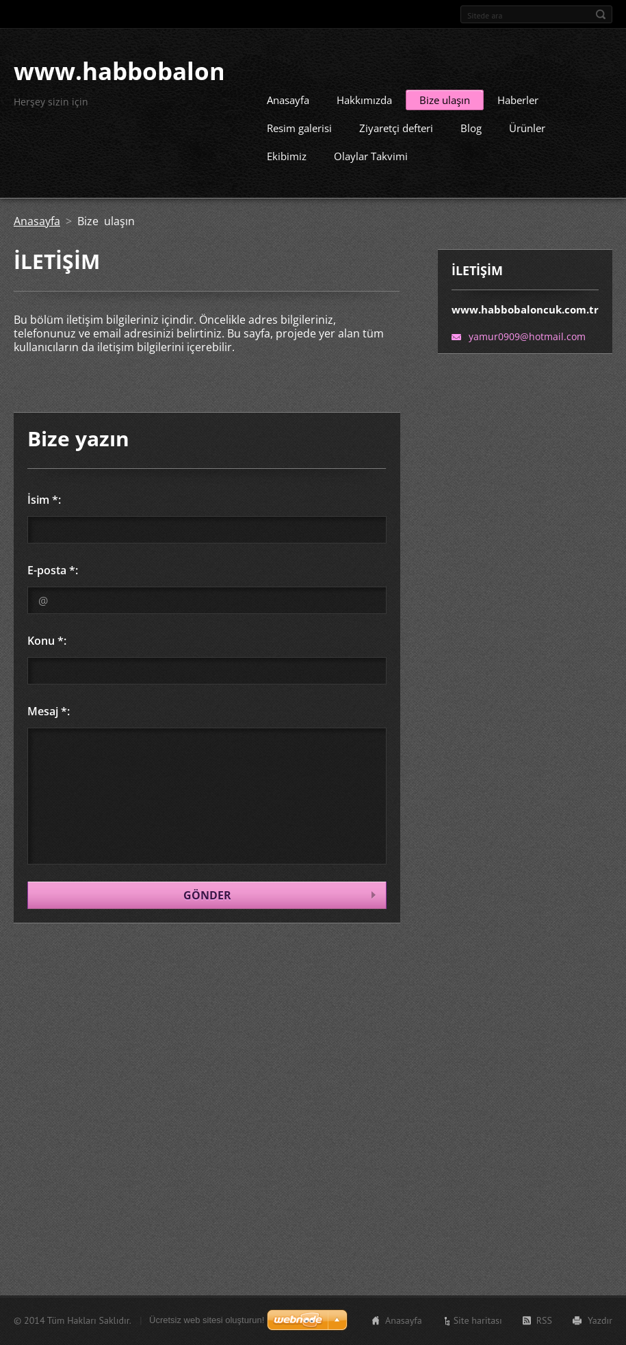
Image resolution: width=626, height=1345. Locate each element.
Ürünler (527, 126)
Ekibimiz (287, 155)
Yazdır (600, 1320)
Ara (600, 14)
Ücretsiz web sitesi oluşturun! (206, 1320)
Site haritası (478, 1320)
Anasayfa (288, 98)
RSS (544, 1320)
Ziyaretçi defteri (396, 126)
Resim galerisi (299, 126)
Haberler (517, 98)
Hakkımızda (364, 98)
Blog (471, 126)
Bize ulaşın (444, 98)
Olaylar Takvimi (371, 155)
